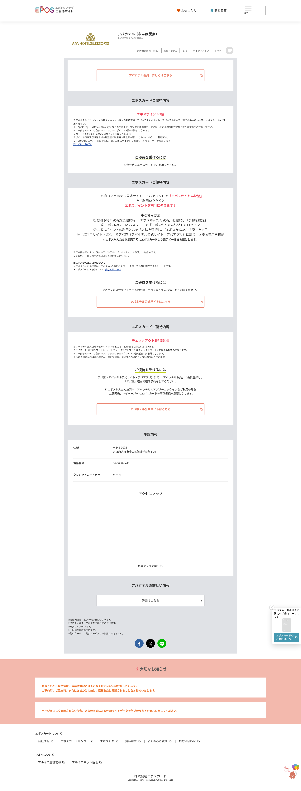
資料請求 (133, 741)
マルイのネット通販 (87, 762)
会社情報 (46, 741)
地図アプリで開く (150, 566)
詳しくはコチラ (113, 269)
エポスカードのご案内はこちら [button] (287, 626)
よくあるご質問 (159, 741)
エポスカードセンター (77, 741)
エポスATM (109, 741)
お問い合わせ (189, 741)
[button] (286, 614)
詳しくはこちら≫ (82, 144)
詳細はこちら (172, 600)
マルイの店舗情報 (52, 762)
